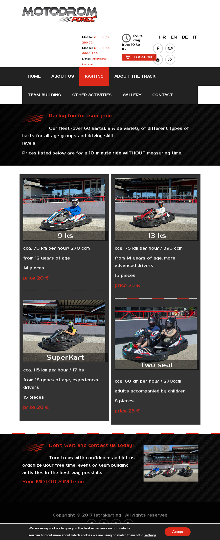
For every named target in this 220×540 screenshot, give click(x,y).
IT (195, 37)
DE (185, 37)
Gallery (132, 95)
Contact (162, 95)
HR (162, 37)
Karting (94, 76)
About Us (62, 76)
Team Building (44, 95)
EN (174, 37)
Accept (177, 531)
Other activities (92, 95)
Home (34, 76)
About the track (134, 76)
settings (150, 535)
